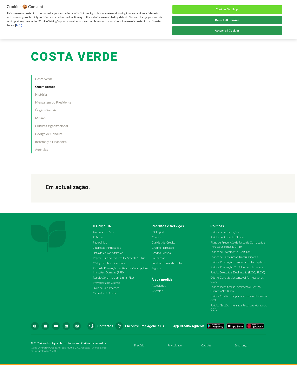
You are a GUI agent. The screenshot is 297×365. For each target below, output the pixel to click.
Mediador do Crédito (105, 293)
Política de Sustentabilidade (227, 237)
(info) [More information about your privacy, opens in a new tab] (18, 25)
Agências (41, 149)
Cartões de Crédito (164, 242)
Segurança (241, 345)
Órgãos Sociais (45, 110)
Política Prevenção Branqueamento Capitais (237, 262)
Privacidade (175, 345)
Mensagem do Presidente (53, 102)
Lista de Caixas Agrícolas (108, 252)
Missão (40, 118)
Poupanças (158, 258)
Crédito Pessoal (161, 252)
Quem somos (45, 86)
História (41, 94)
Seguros (157, 268)
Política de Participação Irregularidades (234, 257)
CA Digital (158, 232)
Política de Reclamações (224, 232)
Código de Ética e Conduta (109, 263)
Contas (156, 237)
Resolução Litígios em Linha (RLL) (113, 277)
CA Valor (157, 290)
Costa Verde (44, 79)
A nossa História (103, 232)
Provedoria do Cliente (106, 282)
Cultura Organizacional (51, 126)
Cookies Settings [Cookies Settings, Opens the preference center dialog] (227, 9)
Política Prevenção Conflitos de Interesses (236, 267)
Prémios (98, 237)
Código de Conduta (48, 134)
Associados (159, 285)
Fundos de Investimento (167, 263)
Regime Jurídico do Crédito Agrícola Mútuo (119, 258)
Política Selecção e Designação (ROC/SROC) (237, 272)
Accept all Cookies (227, 30)
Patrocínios (100, 242)
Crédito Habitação (163, 247)
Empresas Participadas (107, 247)
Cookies (206, 345)
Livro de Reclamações (106, 288)
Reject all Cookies (227, 20)
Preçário (139, 345)
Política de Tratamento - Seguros (230, 251)
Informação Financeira (51, 142)
